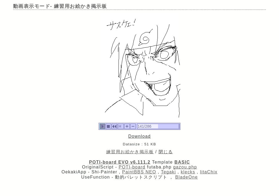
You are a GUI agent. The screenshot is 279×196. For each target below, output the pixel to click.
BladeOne (186, 177)
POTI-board (132, 167)
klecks (188, 172)
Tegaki (168, 172)
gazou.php (185, 167)
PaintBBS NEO (139, 172)
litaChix (208, 172)
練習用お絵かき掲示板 (130, 151)
